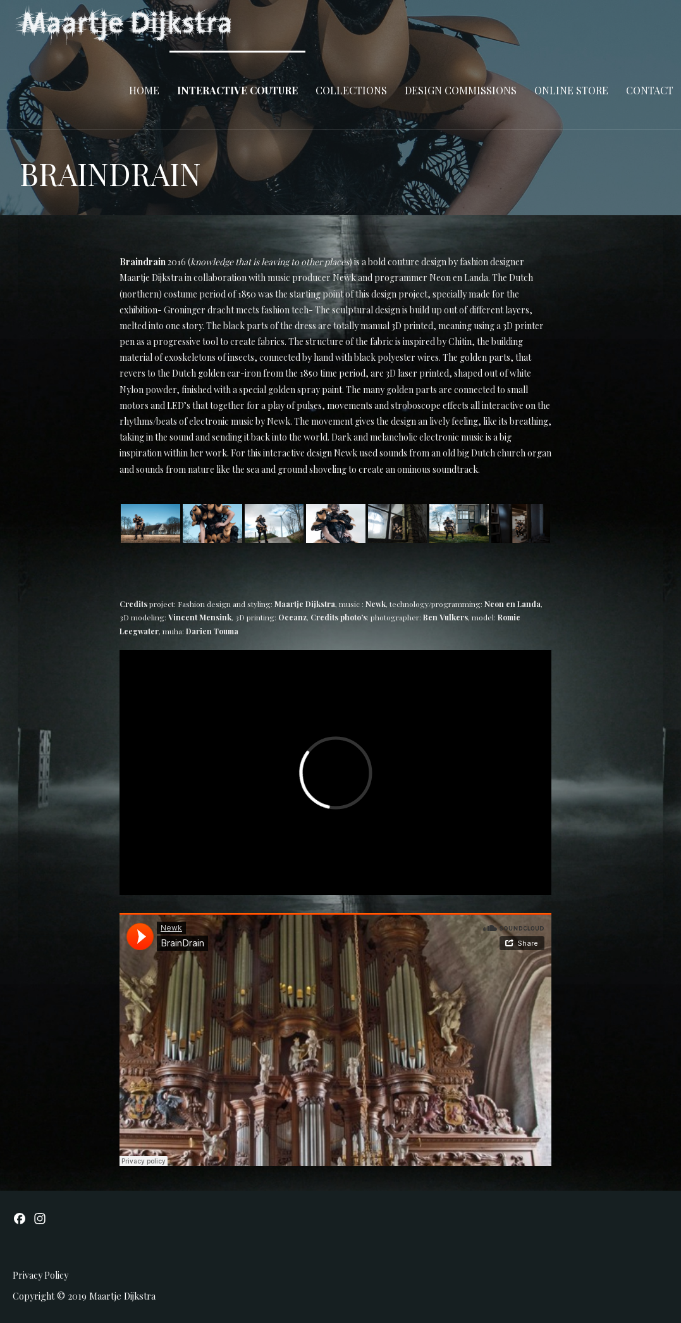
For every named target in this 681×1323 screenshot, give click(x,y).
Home (144, 90)
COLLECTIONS (351, 90)
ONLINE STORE (571, 90)
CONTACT (649, 90)
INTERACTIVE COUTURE (237, 90)
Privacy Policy (40, 1275)
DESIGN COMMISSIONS (461, 90)
